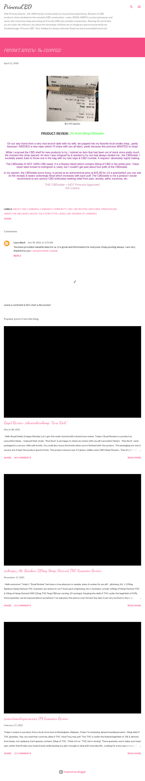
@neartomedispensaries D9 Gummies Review (36, 718)
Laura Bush (19, 242)
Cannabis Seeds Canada (44, 250)
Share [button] (7, 218)
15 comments (22, 605)
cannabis (33, 209)
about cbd (19, 209)
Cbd (70, 209)
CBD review (80, 209)
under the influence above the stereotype (31, 213)
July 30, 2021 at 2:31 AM (40, 242)
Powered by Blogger (72, 771)
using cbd (65, 213)
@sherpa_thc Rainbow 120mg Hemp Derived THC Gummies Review (53, 570)
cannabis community (53, 209)
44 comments (22, 457)
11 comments (22, 753)
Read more (134, 457)
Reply (17, 255)
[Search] (131, 6)
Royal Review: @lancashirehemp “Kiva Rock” (35, 422)
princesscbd (109, 209)
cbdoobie (94, 209)
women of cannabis (84, 213)
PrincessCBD (18, 6)
